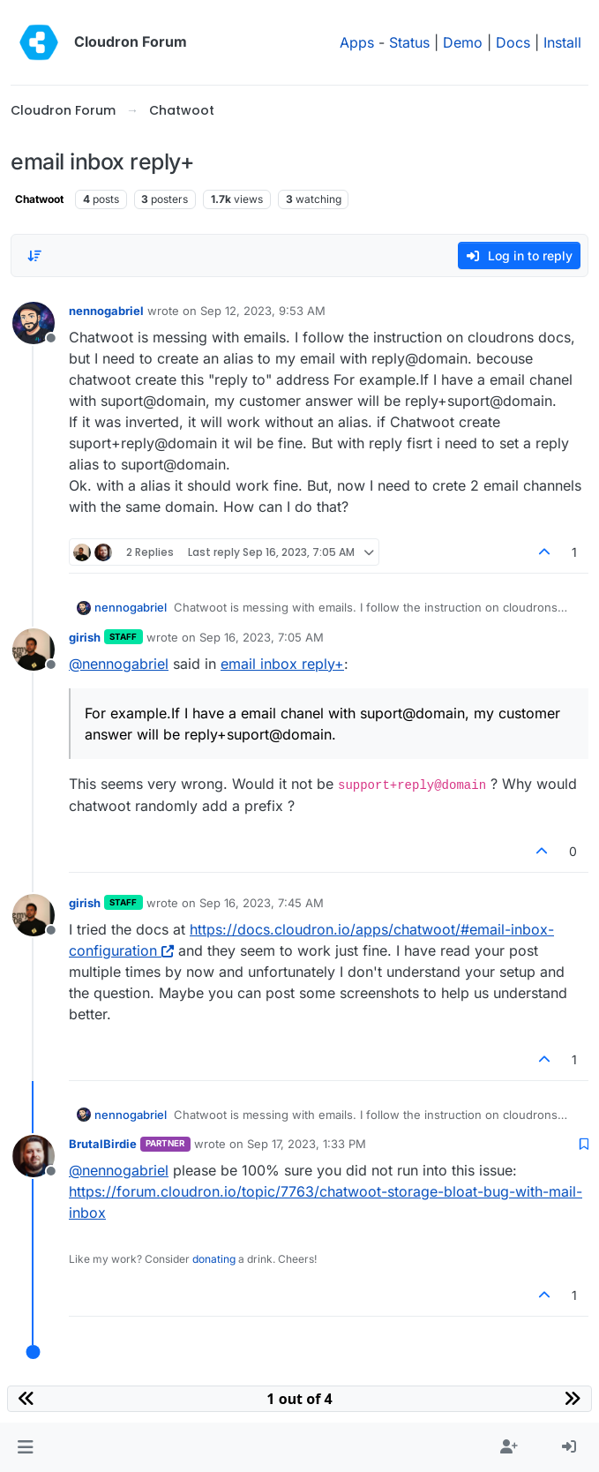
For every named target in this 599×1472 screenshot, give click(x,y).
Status (409, 42)
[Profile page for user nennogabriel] (33, 323)
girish (85, 637)
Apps (357, 42)
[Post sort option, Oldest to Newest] (34, 256)
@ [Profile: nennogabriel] (118, 663)
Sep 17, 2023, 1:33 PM (306, 1144)
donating (214, 1258)
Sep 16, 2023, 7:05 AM (261, 637)
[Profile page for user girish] (33, 649)
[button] (25, 1447)
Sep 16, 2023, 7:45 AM (261, 903)
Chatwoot (39, 199)
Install (562, 42)
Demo (463, 42)
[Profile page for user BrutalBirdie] (33, 1156)
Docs (513, 42)
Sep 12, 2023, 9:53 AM (263, 311)
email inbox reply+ (282, 663)
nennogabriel (106, 311)
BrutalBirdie (103, 1144)
